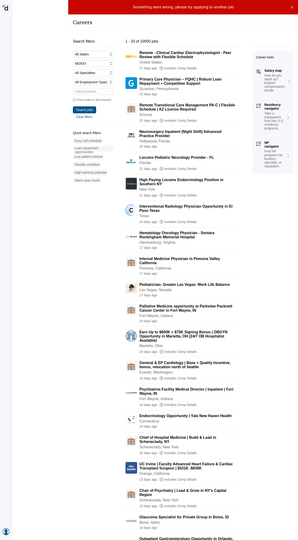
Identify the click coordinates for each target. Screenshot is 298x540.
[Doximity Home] (5, 8)
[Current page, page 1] (125, 528)
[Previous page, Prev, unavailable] (110, 528)
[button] (31, 134)
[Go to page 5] (164, 528)
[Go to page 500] (183, 528)
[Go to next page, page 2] (199, 528)
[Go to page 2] (135, 528)
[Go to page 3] (144, 528)
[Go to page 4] (154, 528)
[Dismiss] (291, 7)
